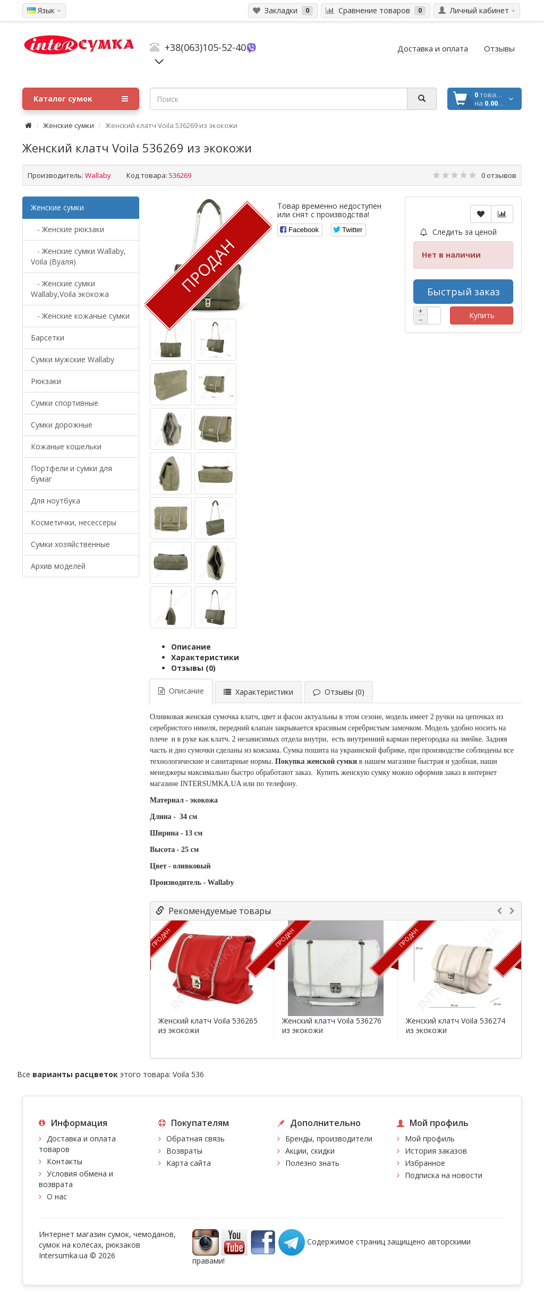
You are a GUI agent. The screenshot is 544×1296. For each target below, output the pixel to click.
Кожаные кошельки (66, 446)
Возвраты (184, 1151)
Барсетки (47, 337)
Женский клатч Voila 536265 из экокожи (208, 1025)
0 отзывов (498, 175)
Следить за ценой (458, 232)
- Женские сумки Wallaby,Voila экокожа (70, 288)
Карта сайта (188, 1163)
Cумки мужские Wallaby (72, 359)
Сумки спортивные (64, 403)
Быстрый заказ (463, 291)
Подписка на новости (443, 1175)
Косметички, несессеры (73, 522)
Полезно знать (312, 1163)
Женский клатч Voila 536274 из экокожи (455, 1025)
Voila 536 (188, 1074)
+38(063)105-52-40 (205, 47)
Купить (482, 315)
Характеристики (205, 657)
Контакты (64, 1161)
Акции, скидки (310, 1151)
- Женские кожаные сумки (80, 316)
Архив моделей (58, 566)
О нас (57, 1196)
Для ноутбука (55, 501)
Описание (191, 647)
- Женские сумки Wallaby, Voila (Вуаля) (78, 256)
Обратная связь (195, 1138)
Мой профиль (430, 1138)
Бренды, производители (328, 1138)
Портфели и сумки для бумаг (71, 473)
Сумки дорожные (61, 425)
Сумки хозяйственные (70, 544)
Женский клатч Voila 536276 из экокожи (331, 1025)
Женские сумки (68, 125)
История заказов (436, 1151)
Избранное (425, 1163)
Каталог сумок (80, 98)
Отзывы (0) (193, 668)
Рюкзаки (46, 381)
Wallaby (98, 175)
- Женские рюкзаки (67, 229)
